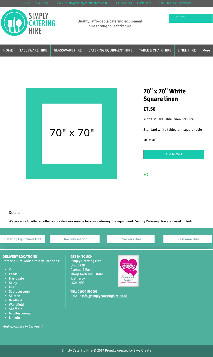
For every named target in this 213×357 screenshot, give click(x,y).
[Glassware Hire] (187, 239)
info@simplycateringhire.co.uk (88, 3)
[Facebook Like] (101, 337)
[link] (182, 17)
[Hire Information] (75, 239)
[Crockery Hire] (131, 239)
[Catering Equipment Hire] (22, 239)
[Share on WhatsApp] (146, 174)
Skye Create (142, 350)
